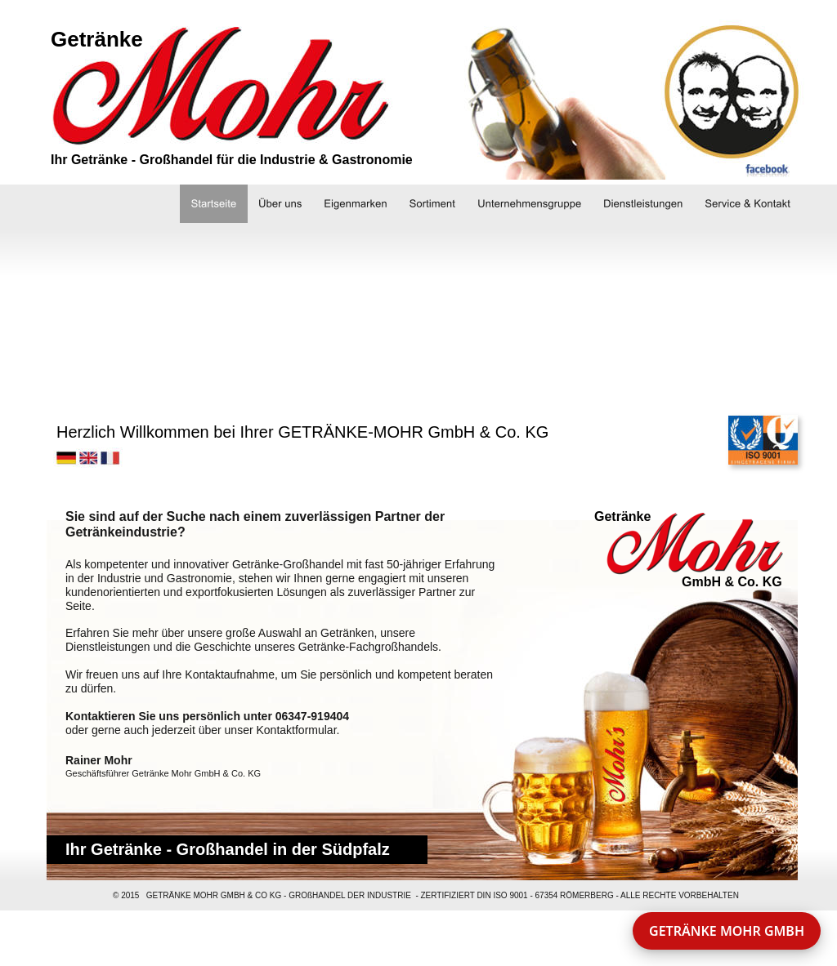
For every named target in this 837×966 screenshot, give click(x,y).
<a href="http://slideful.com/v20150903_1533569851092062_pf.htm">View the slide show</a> (414, 308)
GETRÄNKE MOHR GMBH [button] (726, 931)
